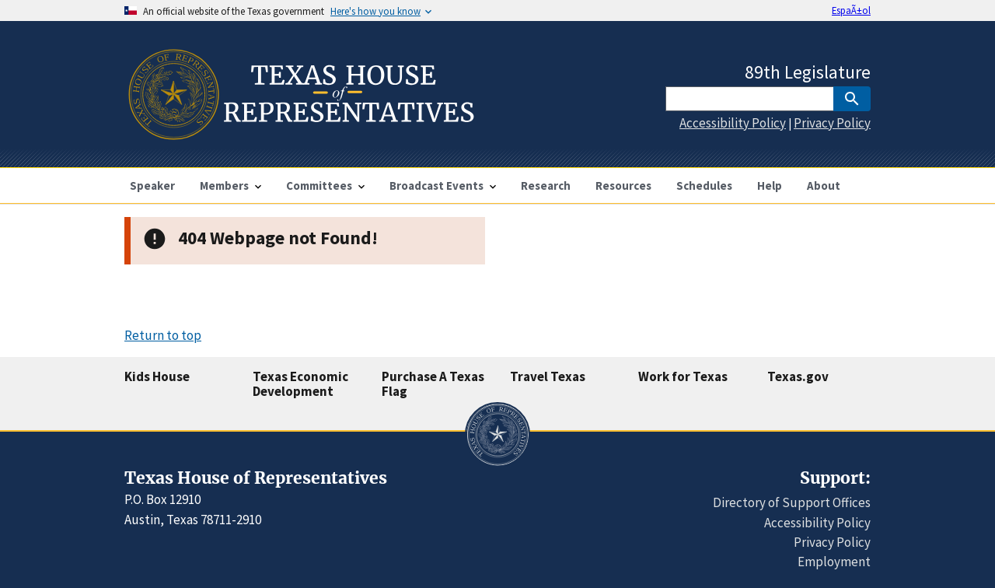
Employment (834, 561)
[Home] (299, 133)
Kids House (157, 376)
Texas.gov (798, 376)
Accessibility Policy (732, 122)
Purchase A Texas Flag (433, 384)
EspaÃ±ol (851, 10)
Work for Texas (683, 376)
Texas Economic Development (300, 384)
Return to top (162, 335)
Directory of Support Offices (792, 502)
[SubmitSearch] (852, 98)
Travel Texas (547, 376)
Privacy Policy (832, 122)
